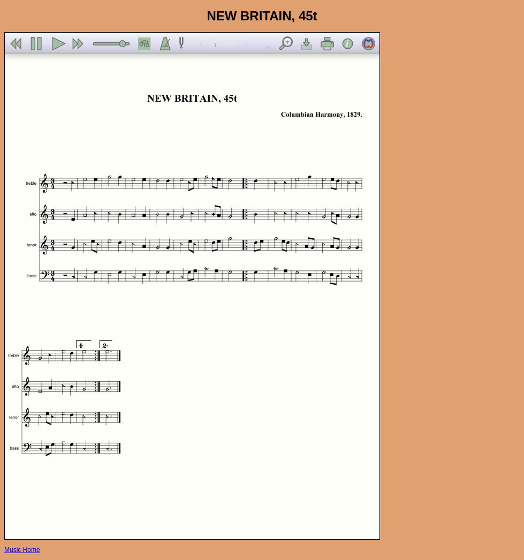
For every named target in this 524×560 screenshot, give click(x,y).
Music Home (22, 550)
